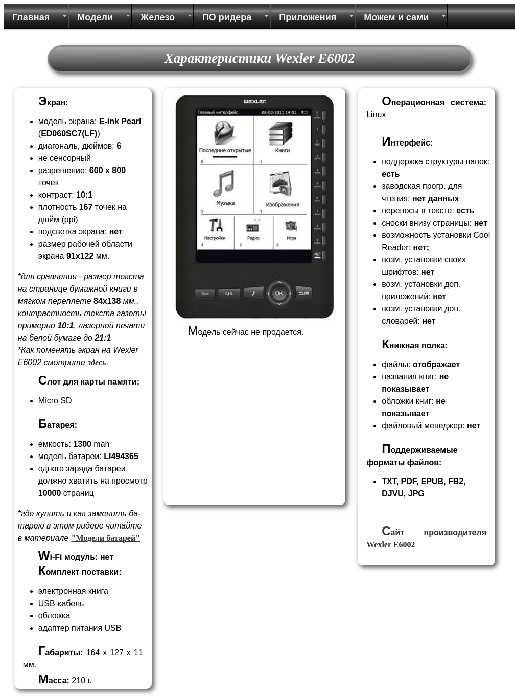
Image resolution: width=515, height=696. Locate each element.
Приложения (307, 17)
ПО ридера (226, 17)
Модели (95, 17)
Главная (31, 17)
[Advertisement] (236, 437)
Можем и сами (396, 17)
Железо (158, 17)
